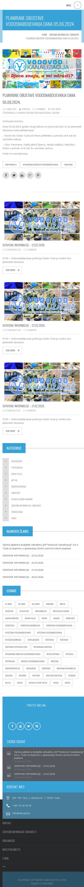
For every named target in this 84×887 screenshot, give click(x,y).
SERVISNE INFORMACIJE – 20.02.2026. (23, 577)
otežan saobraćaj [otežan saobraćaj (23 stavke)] (13, 639)
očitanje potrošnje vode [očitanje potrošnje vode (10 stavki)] (16, 646)
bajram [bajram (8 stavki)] (50, 604)
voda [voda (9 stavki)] (20, 682)
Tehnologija (17, 511)
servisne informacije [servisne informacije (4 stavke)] (67, 668)
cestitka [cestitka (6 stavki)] (9, 611)
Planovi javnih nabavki (21, 499)
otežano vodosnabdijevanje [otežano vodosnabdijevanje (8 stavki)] (50, 632)
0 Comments (31, 249)
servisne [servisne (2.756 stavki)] (46, 668)
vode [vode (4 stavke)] (56, 682)
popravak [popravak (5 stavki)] (10, 661)
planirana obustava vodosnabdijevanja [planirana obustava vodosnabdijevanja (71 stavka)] (23, 654)
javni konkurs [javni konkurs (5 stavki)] (12, 618)
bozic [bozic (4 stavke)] (63, 604)
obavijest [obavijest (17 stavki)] (71, 618)
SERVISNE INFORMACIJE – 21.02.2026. (24, 406)
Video (13, 518)
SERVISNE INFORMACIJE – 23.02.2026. (24, 245)
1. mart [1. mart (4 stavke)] (9, 604)
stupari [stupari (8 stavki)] (23, 675)
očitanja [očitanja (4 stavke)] (50, 639)
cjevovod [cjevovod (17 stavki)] (25, 611)
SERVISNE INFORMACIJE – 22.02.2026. (24, 325)
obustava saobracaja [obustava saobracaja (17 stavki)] (31, 625)
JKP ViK (14, 480)
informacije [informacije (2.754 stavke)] (41, 611)
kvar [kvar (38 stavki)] (45, 618)
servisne (55, 112)
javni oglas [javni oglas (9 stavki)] (31, 618)
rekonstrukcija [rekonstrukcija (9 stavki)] (13, 668)
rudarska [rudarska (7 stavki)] (31, 668)
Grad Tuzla (16, 474)
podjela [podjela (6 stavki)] (70, 654)
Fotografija (17, 467)
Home (44, 34)
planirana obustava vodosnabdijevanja (34, 112)
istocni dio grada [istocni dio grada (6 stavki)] (61, 611)
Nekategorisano (18, 486)
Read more (10, 270)
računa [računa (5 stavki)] (55, 661)
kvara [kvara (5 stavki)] (57, 618)
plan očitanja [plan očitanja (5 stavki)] (53, 654)
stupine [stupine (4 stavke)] (37, 675)
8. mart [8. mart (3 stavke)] (22, 604)
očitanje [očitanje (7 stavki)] (64, 639)
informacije (10, 112)
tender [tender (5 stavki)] (72, 675)
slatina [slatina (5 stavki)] (9, 675)
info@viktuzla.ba (21, 813)
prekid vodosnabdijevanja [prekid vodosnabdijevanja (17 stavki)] (33, 661)
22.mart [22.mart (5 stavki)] (36, 604)
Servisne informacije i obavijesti (64, 34)
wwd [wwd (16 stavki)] (68, 682)
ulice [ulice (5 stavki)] (8, 682)
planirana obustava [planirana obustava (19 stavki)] (43, 646)
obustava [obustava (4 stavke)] (10, 625)
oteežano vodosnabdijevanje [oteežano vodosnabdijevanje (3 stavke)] (18, 632)
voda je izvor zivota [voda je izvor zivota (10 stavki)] (38, 682)
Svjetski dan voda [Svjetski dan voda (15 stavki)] (54, 675)
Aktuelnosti (16, 461)
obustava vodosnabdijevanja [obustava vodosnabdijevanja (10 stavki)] (59, 625)
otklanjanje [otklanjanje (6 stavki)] (34, 639)
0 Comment (40, 109)
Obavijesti (15, 493)
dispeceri (26, 109)
